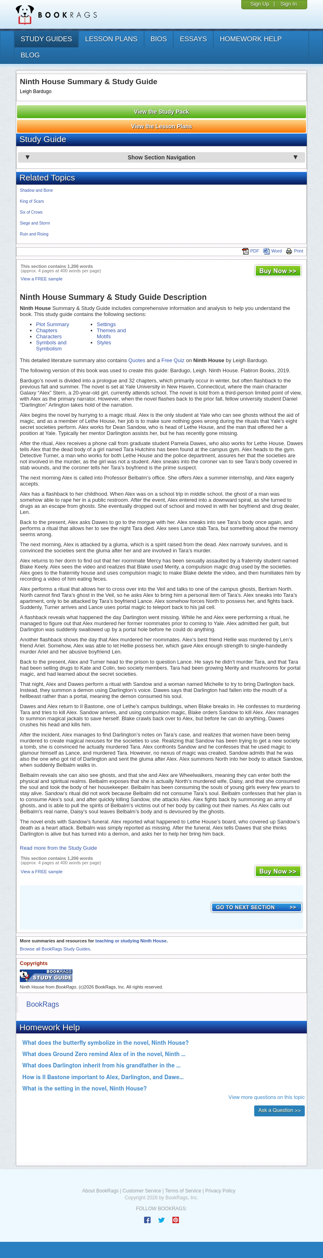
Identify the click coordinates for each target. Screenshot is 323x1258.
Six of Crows (31, 212)
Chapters (46, 330)
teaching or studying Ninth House (130, 940)
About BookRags (100, 1191)
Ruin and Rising (34, 234)
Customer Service (142, 1191)
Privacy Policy (220, 1191)
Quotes (136, 360)
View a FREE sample (42, 278)
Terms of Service (183, 1191)
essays (193, 39)
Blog (30, 55)
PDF (250, 250)
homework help (251, 39)
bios (159, 39)
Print (294, 250)
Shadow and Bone (36, 190)
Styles (104, 342)
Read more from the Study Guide (58, 848)
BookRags (42, 1004)
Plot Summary (52, 324)
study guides (46, 39)
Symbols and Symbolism (51, 345)
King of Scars (32, 201)
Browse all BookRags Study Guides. (55, 948)
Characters (49, 336)
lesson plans (111, 39)
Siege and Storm (35, 223)
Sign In (288, 4)
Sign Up (259, 4)
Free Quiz (173, 360)
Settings (106, 324)
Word (272, 250)
